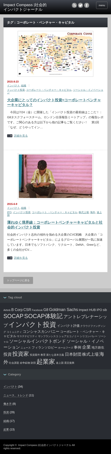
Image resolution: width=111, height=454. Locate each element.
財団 (33, 362)
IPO (9, 212)
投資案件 (35, 354)
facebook (88, 5)
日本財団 (73, 354)
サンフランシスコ (48, 336)
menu (102, 5)
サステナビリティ (27, 336)
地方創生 (98, 347)
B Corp (17, 310)
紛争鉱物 (25, 362)
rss (74, 5)
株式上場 (84, 212)
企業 (86, 347)
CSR (27, 310)
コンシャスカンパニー (41, 331)
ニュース (26, 347)
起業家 (45, 361)
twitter (80, 5)
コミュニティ (14, 331)
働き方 (7, 403)
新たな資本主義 (55, 354)
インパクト (13, 85)
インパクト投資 (16, 89)
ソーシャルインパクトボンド (37, 341)
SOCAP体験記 (43, 316)
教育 (43, 354)
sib (105, 310)
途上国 (60, 362)
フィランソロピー (44, 347)
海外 (92, 212)
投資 (7, 354)
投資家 (20, 354)
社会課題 (14, 362)
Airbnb (7, 310)
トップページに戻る (18, 280)
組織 (23, 85)
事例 (77, 347)
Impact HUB (87, 310)
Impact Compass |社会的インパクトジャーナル (44, 445)
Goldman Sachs (63, 309)
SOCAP (13, 316)
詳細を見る (21, 135)
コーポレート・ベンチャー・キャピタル (49, 89)
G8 (45, 310)
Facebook (37, 310)
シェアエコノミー (69, 336)
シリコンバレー (88, 336)
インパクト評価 (68, 325)
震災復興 (69, 362)
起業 (6, 429)
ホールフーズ (65, 347)
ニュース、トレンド (15, 395)
